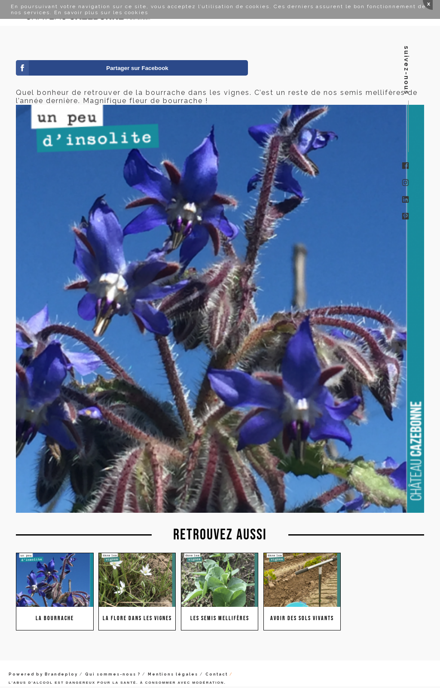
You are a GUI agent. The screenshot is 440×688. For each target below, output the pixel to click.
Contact (216, 674)
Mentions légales (173, 674)
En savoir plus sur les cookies (101, 12)
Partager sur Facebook (137, 68)
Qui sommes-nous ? (113, 674)
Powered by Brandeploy (43, 674)
